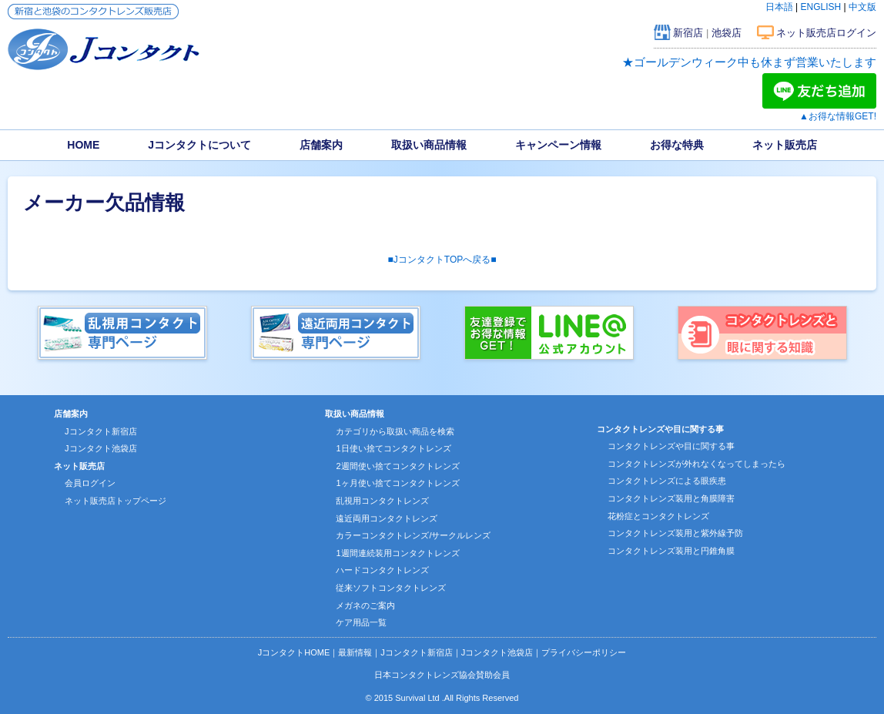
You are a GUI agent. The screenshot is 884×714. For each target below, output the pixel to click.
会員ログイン (90, 483)
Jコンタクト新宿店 (101, 431)
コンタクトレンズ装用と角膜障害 (671, 498)
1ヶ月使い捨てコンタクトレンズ (397, 483)
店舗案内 (321, 145)
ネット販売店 (784, 145)
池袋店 (727, 33)
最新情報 (355, 652)
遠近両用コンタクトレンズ (386, 518)
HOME (83, 145)
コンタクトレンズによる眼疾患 (667, 480)
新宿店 (688, 33)
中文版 (862, 7)
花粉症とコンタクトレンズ (658, 516)
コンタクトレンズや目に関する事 (671, 446)
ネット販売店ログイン (826, 33)
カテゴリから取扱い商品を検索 (395, 431)
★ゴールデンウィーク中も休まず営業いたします (749, 62)
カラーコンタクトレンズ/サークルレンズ (413, 535)
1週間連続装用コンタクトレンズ (397, 553)
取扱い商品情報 (429, 145)
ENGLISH (821, 7)
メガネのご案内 (365, 605)
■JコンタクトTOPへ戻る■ (442, 259)
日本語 (779, 7)
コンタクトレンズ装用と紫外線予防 (675, 533)
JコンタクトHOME (294, 652)
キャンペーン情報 (558, 145)
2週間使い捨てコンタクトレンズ (397, 466)
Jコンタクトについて (199, 145)
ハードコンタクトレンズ (382, 570)
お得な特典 (677, 145)
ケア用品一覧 (361, 622)
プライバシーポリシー (583, 652)
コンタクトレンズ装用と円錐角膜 (671, 550)
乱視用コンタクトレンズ (382, 500)
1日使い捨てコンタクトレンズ (393, 448)
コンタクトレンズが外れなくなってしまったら (696, 463)
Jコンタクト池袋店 (101, 448)
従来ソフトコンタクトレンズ (391, 587)
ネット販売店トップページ (115, 500)
